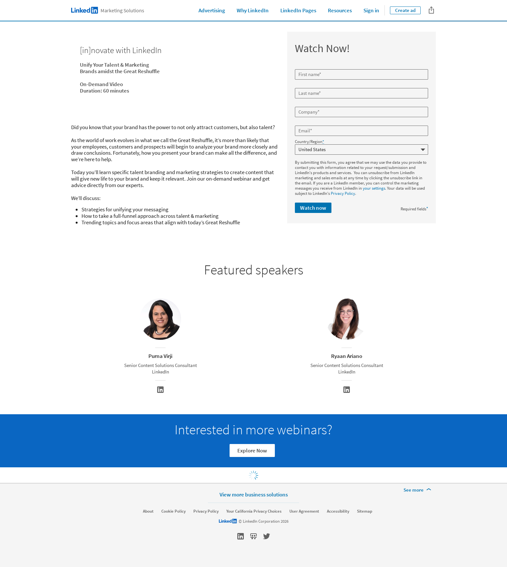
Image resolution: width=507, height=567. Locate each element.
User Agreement (304, 511)
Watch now (313, 207)
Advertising (212, 10)
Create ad (405, 10)
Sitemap (364, 511)
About (148, 511)
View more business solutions (254, 494)
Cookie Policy (173, 511)
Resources (340, 10)
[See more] (418, 490)
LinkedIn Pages (298, 10)
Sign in (371, 10)
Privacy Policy (343, 193)
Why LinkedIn (253, 10)
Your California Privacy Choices (254, 511)
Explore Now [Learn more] (252, 450)
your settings (374, 188)
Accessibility (338, 511)
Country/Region (309, 141)
